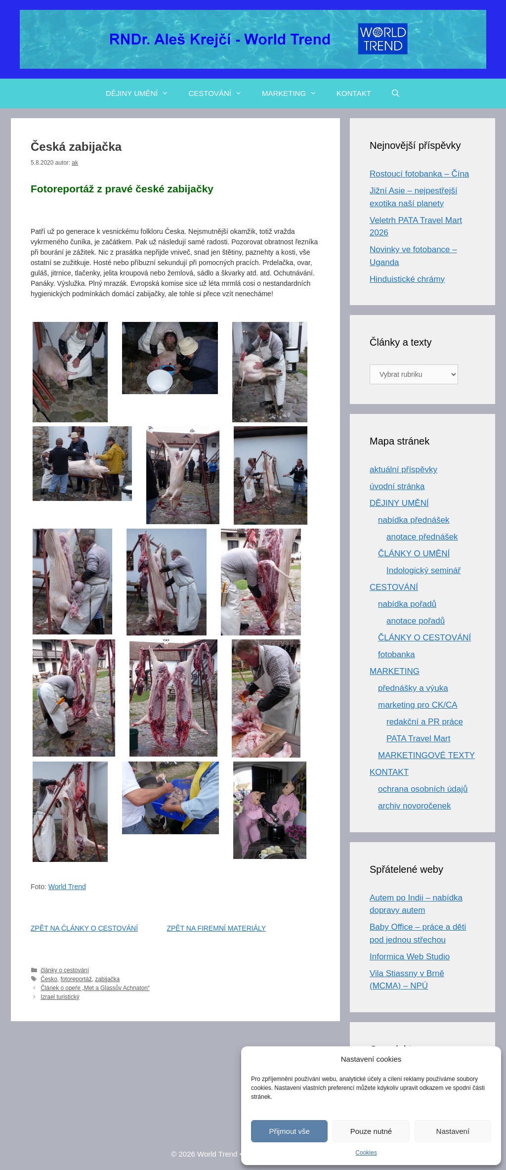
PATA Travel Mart (418, 738)
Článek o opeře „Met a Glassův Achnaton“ (95, 988)
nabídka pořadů (407, 604)
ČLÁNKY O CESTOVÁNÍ (424, 637)
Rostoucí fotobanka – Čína (419, 174)
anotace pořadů (415, 621)
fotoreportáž (75, 979)
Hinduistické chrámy (407, 279)
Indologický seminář (423, 570)
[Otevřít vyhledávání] (395, 93)
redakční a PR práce (424, 721)
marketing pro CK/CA (418, 705)
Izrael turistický (60, 996)
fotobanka (396, 654)
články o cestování (65, 970)
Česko (49, 979)
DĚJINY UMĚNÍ (142, 93)
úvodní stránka (397, 486)
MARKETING (294, 93)
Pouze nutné (371, 1131)
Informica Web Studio (410, 956)
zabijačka (107, 979)
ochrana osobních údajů (422, 789)
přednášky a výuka (413, 688)
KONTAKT (354, 93)
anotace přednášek (422, 536)
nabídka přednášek (414, 520)
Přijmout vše (289, 1131)
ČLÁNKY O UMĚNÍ (414, 553)
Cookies (366, 1152)
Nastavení (453, 1131)
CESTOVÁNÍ (220, 93)
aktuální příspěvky (403, 469)
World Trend (67, 887)
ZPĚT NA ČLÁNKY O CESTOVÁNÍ (84, 928)
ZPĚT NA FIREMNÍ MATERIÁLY (216, 928)
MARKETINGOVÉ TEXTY (426, 755)
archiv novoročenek (414, 805)
